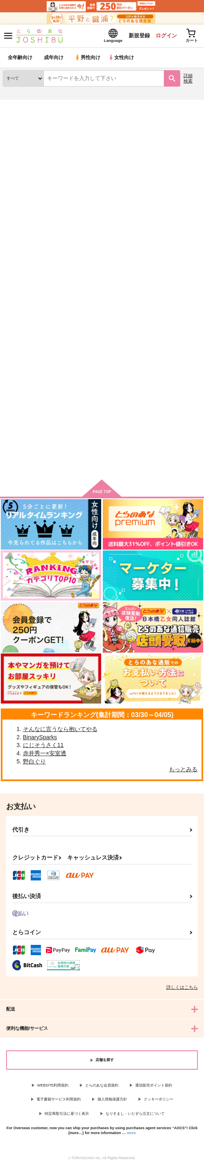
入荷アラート (23, 119)
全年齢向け (20, 59)
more (131, 1134)
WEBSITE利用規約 (53, 1087)
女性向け (123, 59)
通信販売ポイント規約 (153, 1087)
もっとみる (183, 771)
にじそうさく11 (43, 746)
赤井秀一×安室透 (44, 755)
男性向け (88, 59)
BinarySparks (40, 739)
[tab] (52, 193)
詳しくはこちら (182, 988)
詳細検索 (188, 80)
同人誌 (48, 106)
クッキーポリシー (158, 1101)
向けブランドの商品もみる (102, 462)
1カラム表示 (193, 212)
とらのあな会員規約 (101, 1087)
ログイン (163, 36)
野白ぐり (34, 763)
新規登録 (135, 36)
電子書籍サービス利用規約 (58, 1101)
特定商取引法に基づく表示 (67, 1115)
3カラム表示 (165, 212)
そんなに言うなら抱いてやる (60, 730)
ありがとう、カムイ (27, 340)
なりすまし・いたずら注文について (135, 1115)
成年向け (54, 59)
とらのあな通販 (19, 106)
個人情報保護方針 (112, 1101)
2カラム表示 (179, 212)
